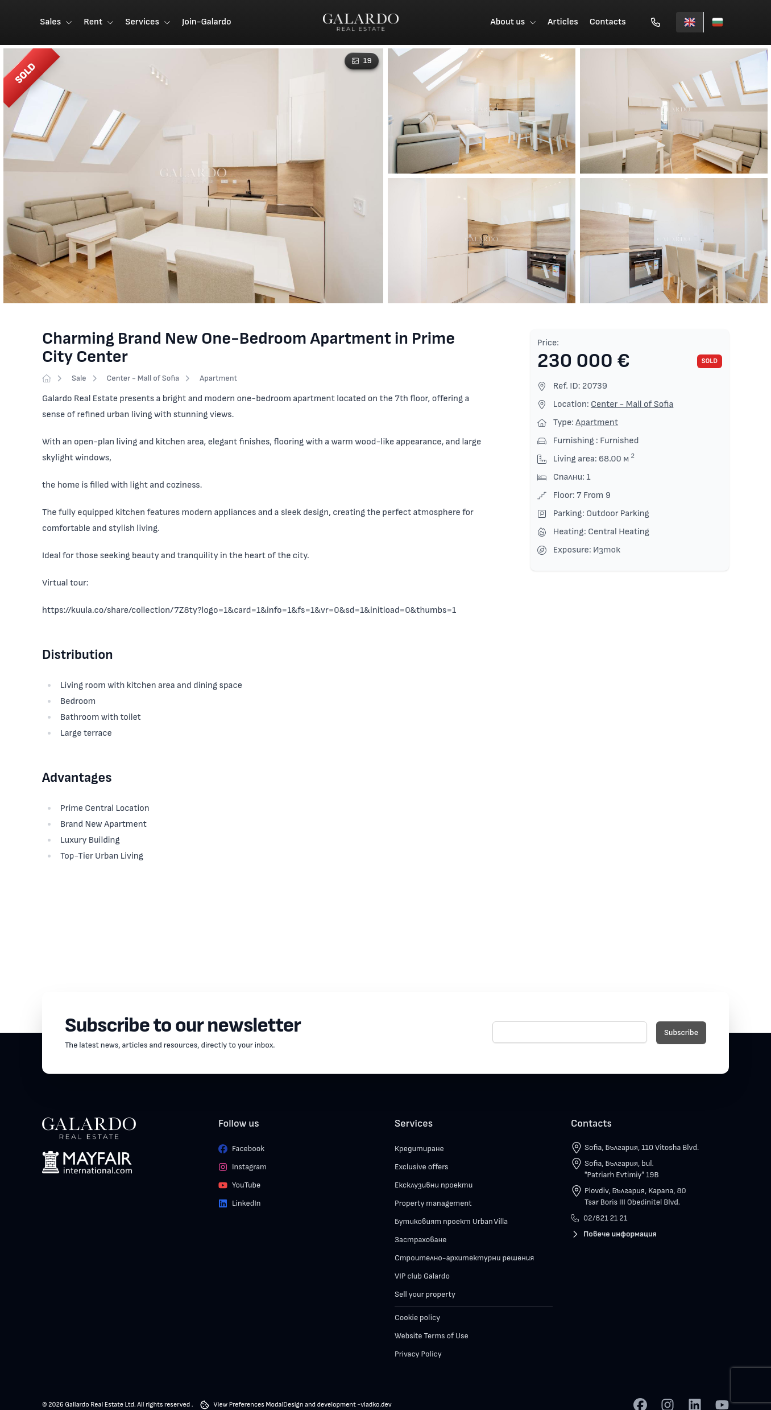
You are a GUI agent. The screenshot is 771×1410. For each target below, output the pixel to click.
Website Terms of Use (432, 1336)
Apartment (218, 379)
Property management (433, 1204)
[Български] (717, 23)
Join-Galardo (206, 22)
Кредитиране (419, 1149)
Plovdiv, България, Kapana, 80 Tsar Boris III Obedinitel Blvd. (635, 1196)
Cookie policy (417, 1318)
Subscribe (681, 1033)
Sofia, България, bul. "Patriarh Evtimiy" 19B (621, 1169)
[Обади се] (655, 22)
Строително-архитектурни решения (464, 1258)
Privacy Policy (418, 1354)
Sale (79, 379)
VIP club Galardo (422, 1276)
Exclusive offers (422, 1167)
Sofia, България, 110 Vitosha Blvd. (642, 1148)
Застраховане (421, 1240)
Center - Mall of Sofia (143, 379)
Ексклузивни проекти (433, 1185)
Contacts (608, 22)
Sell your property (425, 1295)
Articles (563, 22)
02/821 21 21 (599, 1218)
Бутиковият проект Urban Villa (451, 1222)
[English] (689, 23)
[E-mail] (569, 1033)
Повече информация (614, 1234)
